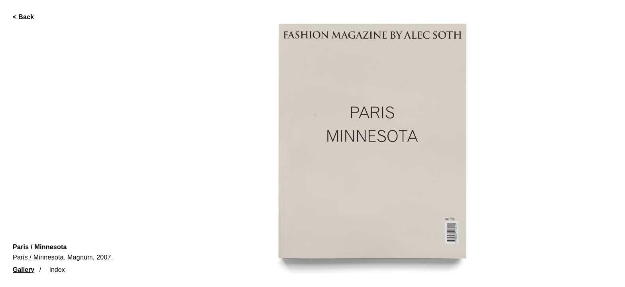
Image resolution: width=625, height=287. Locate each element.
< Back (23, 17)
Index (57, 269)
